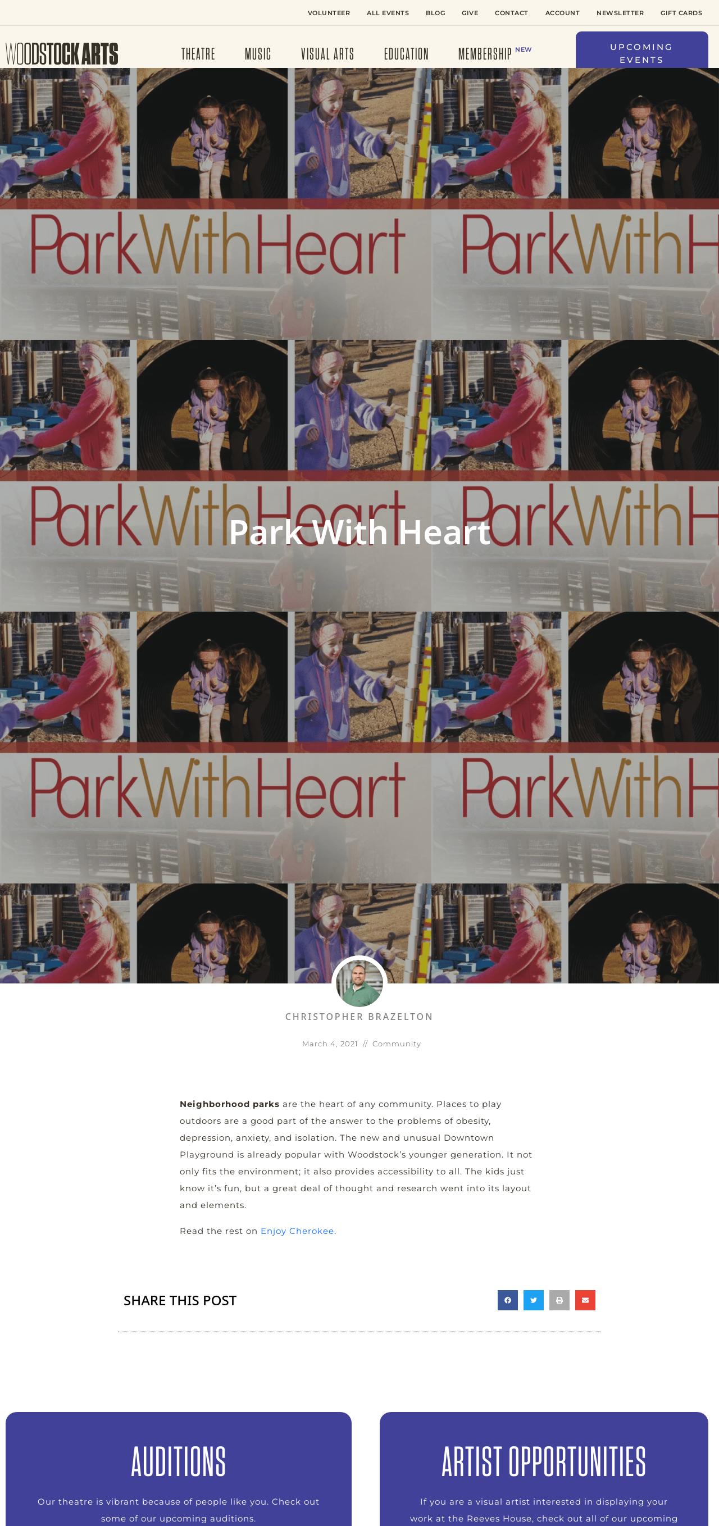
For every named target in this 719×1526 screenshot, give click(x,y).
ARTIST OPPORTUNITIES (544, 1461)
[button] (642, 53)
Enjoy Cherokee (297, 1231)
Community (396, 1043)
